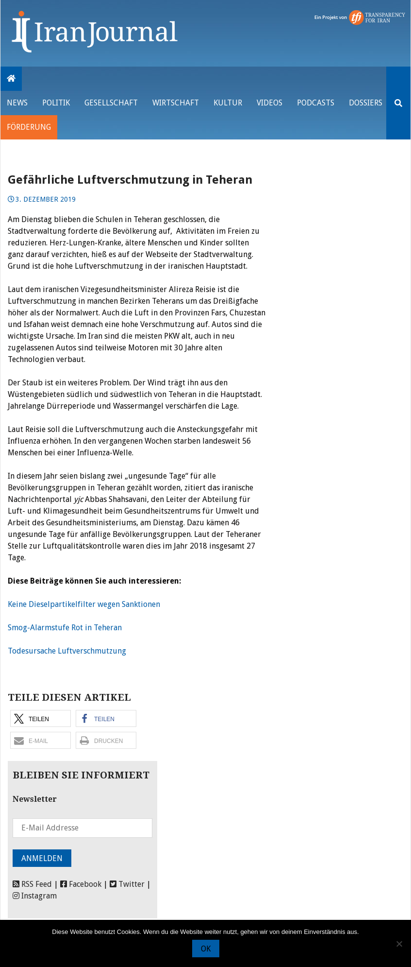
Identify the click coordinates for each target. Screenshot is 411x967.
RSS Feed (32, 884)
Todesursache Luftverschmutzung (67, 651)
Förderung (29, 127)
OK (206, 948)
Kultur (228, 102)
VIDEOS (269, 102)
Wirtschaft (175, 102)
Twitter (127, 884)
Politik (56, 102)
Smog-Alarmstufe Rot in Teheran (65, 627)
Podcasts (315, 102)
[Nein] (399, 944)
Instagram (35, 895)
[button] (40, 718)
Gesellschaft (111, 102)
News (17, 102)
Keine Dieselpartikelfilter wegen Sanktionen (84, 604)
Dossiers (365, 102)
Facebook (80, 884)
